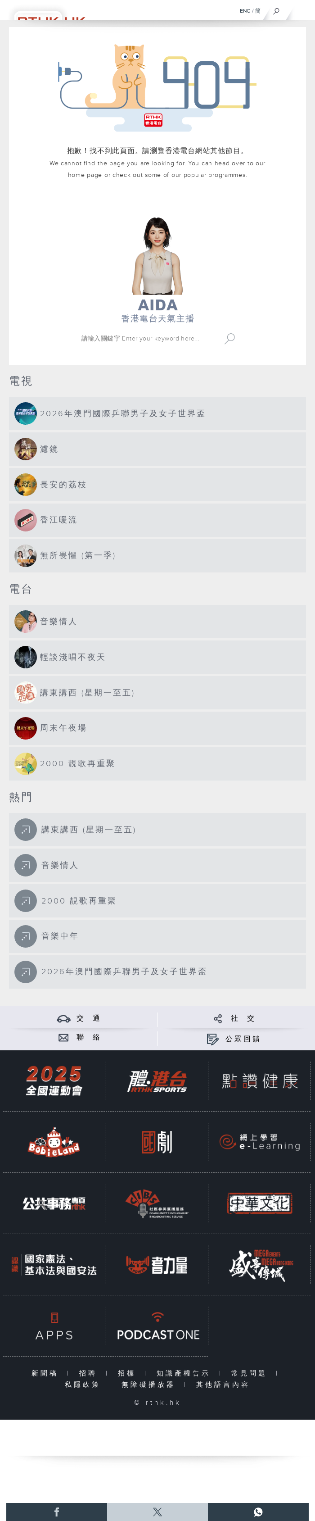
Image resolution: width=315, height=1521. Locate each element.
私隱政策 (85, 1385)
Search (229, 338)
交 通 (89, 1018)
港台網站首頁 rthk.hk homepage (157, 201)
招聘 (90, 1373)
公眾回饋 (243, 1039)
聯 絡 (89, 1037)
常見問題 (251, 1373)
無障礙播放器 (151, 1385)
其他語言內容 (223, 1385)
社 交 (243, 1018)
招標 (129, 1373)
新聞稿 (47, 1373)
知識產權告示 (186, 1373)
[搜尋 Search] (148, 338)
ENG (245, 11)
